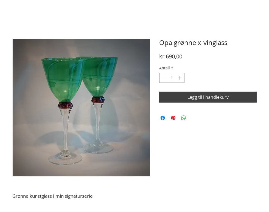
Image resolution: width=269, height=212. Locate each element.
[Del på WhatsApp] (183, 118)
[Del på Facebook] (162, 118)
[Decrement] (163, 78)
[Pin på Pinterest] (173, 118)
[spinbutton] (172, 78)
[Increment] (180, 78)
